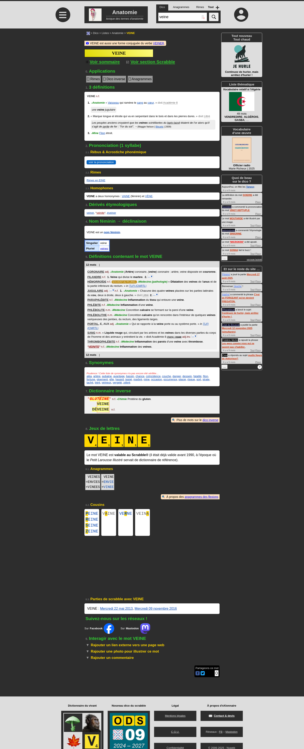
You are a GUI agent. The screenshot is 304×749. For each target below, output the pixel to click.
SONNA (234, 250)
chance (140, 376)
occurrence (170, 379)
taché (90, 382)
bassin (130, 376)
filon (205, 376)
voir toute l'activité (254, 260)
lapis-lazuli (173, 122)
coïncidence (153, 376)
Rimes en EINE (96, 180)
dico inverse (210, 420)
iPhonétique (228, 309)
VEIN (142, 514)
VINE (108, 514)
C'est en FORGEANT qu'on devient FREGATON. (240, 298)
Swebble (226, 207)
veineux (106, 382)
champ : (174, 337)
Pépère (226, 274)
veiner (90, 212)
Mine (94, 133)
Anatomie (118, 33)
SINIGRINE (236, 233)
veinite (100, 212)
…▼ (150, 276)
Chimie (122, 399)
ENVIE (109, 482)
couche (166, 376)
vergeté (117, 382)
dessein (187, 376)
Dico (96, 33)
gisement (102, 379)
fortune (91, 379)
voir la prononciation (101, 162)
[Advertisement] (62, 64)
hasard (119, 379)
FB (221, 731)
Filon (102, 133)
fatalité (197, 376)
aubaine (107, 376)
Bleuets (159, 126)
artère (96, 376)
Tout (252, 225)
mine (146, 379)
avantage (119, 376)
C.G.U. (175, 731)
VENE (125, 514)
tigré (97, 382)
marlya (225, 294)
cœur (151, 102)
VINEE (109, 487)
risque (191, 379)
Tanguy (250, 187)
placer (182, 379)
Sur (99, 632)
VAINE (126, 196)
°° (237, 242)
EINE (92, 514)
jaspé (128, 379)
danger (176, 376)
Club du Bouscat (230, 325)
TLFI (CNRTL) (137, 285)
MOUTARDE (236, 218)
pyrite (106, 126)
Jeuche (237, 286)
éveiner (111, 212)
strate (205, 379)
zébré (126, 382)
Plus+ (258, 202)
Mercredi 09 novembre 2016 (156, 612)
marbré (137, 379)
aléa (89, 376)
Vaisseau (113, 102)
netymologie (228, 230)
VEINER (158, 43)
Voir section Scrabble (150, 61)
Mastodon (231, 731)
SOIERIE (247, 195)
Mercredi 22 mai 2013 (116, 612)
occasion (156, 379)
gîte (111, 379)
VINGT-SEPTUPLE (240, 210)
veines (104, 248)
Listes (105, 33)
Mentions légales (175, 715)
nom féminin (112, 232)
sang (140, 102)
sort (198, 379)
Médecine (153, 281)
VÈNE (148, 196)
